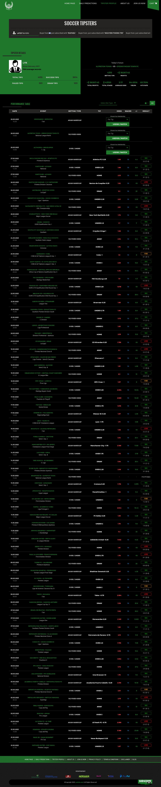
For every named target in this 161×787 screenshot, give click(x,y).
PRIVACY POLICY (95, 759)
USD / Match (120, 124)
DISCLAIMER (125, 759)
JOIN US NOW (139, 3)
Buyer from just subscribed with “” (58, 33)
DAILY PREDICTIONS (88, 3)
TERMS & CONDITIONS (111, 759)
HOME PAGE (69, 3)
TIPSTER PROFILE (108, 3)
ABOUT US (124, 3)
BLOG (134, 759)
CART (153, 3)
